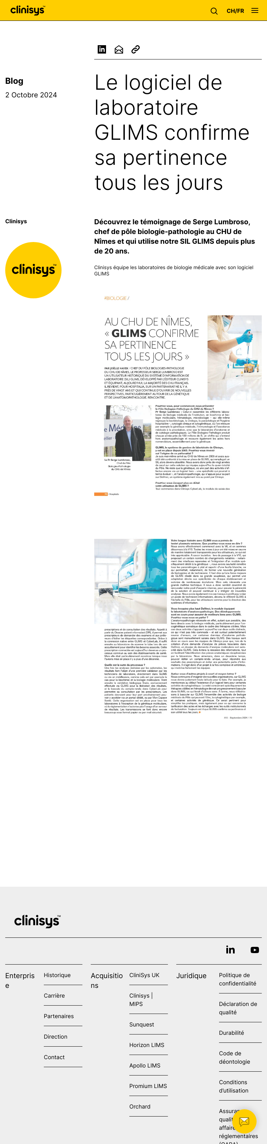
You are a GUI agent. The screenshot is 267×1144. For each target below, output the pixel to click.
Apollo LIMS (144, 1065)
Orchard (140, 1106)
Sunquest (141, 1024)
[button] (216, 10)
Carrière (54, 995)
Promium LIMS (148, 1085)
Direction (55, 1036)
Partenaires (59, 1016)
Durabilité (231, 1032)
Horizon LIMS (146, 1044)
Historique (57, 975)
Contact (54, 1057)
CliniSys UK (144, 975)
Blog (14, 81)
